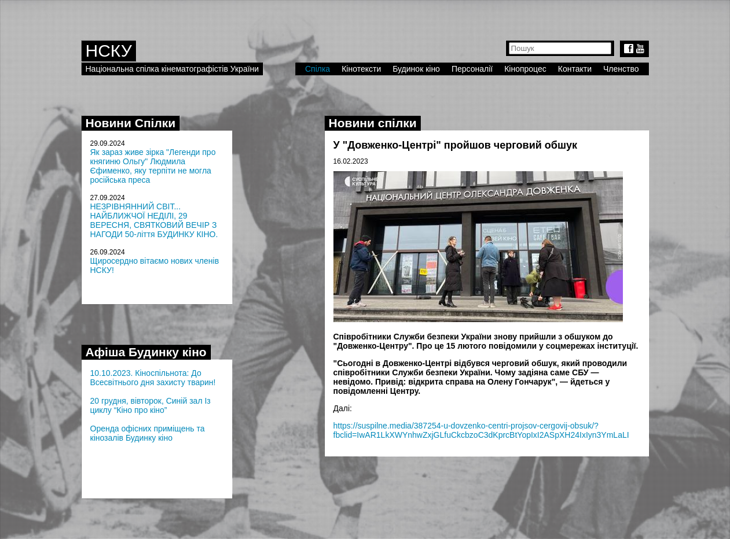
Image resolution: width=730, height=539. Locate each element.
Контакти (575, 68)
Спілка (317, 68)
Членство (621, 68)
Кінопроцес (525, 68)
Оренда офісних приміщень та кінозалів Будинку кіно (147, 433)
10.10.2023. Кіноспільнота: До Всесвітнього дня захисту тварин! (153, 377)
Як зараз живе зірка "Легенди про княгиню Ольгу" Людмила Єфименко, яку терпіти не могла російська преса (153, 165)
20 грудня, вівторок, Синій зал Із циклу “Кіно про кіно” (150, 405)
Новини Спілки (131, 123)
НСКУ (109, 50)
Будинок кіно (416, 68)
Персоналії (472, 68)
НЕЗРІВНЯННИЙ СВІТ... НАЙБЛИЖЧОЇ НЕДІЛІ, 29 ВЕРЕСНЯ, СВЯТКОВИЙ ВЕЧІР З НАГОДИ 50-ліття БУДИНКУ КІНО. (154, 220)
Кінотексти (361, 68)
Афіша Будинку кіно (146, 352)
